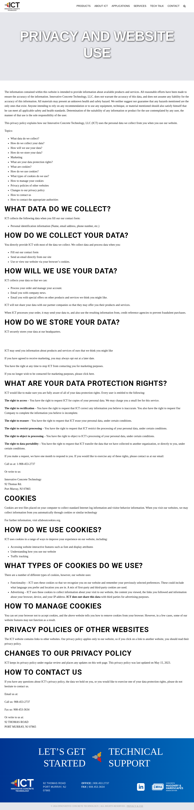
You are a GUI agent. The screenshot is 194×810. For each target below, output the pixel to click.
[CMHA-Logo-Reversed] (167, 784)
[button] (184, 6)
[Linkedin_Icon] (141, 784)
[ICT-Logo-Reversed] (22, 780)
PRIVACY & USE (135, 806)
